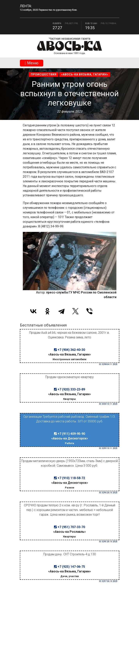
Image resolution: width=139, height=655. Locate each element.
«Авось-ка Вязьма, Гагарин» (84, 74)
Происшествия (44, 74)
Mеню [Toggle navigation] (31, 63)
